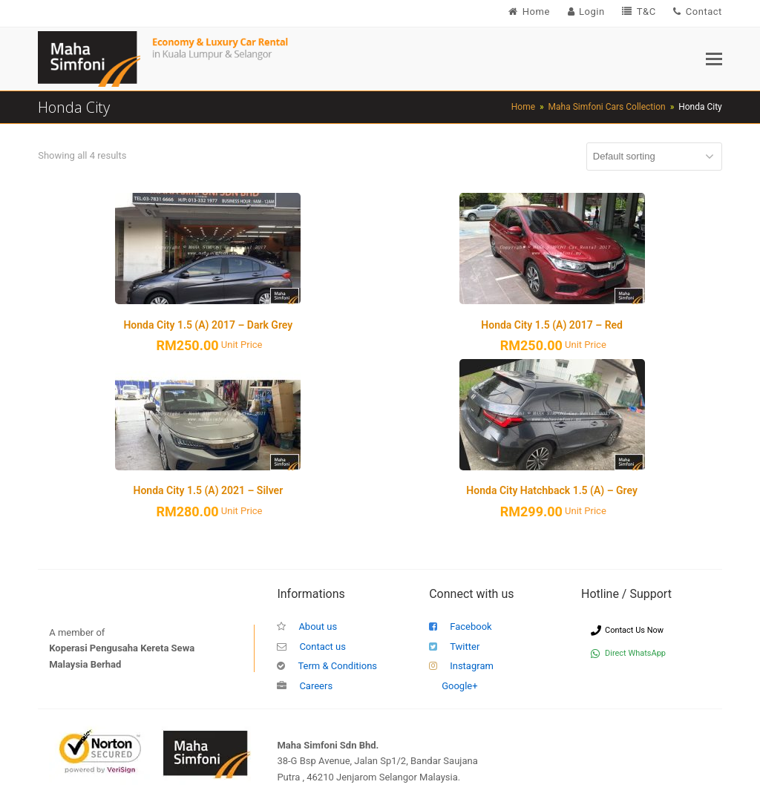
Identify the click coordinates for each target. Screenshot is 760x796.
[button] (714, 59)
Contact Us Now (627, 630)
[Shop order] (654, 156)
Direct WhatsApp (628, 653)
